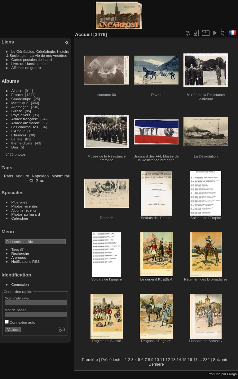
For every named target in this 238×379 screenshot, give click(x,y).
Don (14, 147)
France (17, 95)
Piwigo (232, 374)
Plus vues (19, 202)
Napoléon (40, 176)
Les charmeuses (24, 127)
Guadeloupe (21, 99)
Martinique (20, 103)
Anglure (22, 176)
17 (195, 359)
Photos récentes (24, 206)
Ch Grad (36, 180)
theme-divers (22, 143)
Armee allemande (25, 123)
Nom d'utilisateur (18, 298)
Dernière (156, 364)
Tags (15, 249)
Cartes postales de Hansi (31, 59)
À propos (18, 257)
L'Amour (18, 131)
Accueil (83, 34)
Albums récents (24, 210)
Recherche (20, 253)
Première (90, 359)
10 (157, 359)
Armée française (24, 119)
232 (206, 359)
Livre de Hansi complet (30, 64)
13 (173, 359)
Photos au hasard (25, 214)
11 (162, 359)
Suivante (220, 359)
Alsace (16, 91)
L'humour (19, 135)
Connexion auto (20, 322)
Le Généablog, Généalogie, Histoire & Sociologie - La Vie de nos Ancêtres (37, 53)
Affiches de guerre (26, 68)
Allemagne (20, 107)
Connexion (20, 284)
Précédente (111, 359)
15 (184, 359)
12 (167, 359)
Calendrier (19, 218)
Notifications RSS (25, 261)
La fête (17, 139)
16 (189, 359)
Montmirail (60, 176)
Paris (8, 176)
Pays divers (20, 115)
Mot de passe (16, 310)
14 (179, 359)
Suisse (16, 111)
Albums (10, 81)
